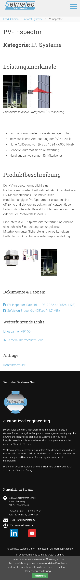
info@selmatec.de (26, 519)
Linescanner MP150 (17, 331)
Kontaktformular (14, 365)
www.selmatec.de (24, 525)
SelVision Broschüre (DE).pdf (33, 311)
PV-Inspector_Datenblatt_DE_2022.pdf (41, 305)
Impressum (42, 548)
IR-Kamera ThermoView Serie (23, 340)
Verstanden (40, 576)
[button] (73, 6)
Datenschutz (56, 548)
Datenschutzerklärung (38, 571)
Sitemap (68, 548)
